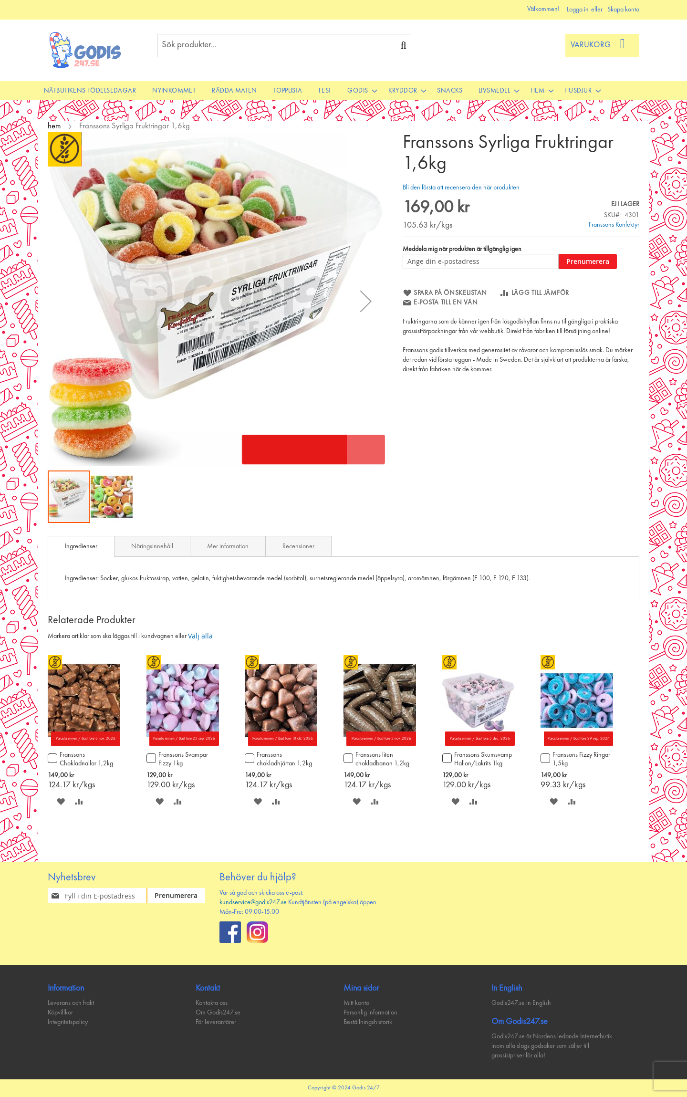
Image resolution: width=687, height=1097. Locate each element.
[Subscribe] (181, 895)
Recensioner (298, 546)
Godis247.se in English (521, 1003)
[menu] (343, 90)
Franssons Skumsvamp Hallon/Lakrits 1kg (483, 759)
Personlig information (370, 1012)
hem (54, 126)
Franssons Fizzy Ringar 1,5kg (581, 759)
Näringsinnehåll (152, 546)
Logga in (578, 9)
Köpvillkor (60, 1012)
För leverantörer (216, 1022)
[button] (366, 301)
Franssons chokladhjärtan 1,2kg (284, 759)
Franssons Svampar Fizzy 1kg (183, 759)
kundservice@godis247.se (253, 902)
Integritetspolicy (68, 1022)
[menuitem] (90, 90)
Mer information (228, 546)
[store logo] (86, 50)
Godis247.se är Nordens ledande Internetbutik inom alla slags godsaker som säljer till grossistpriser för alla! (551, 1046)
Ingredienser (81, 546)
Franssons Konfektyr (614, 224)
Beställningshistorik (368, 1022)
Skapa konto (623, 9)
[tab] (81, 546)
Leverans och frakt (71, 1003)
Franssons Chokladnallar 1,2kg (86, 759)
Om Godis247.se (218, 1012)
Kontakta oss (212, 1003)
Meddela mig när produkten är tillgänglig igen (462, 249)
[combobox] (284, 45)
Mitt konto (356, 1003)
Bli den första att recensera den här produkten (461, 187)
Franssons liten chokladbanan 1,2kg (382, 759)
